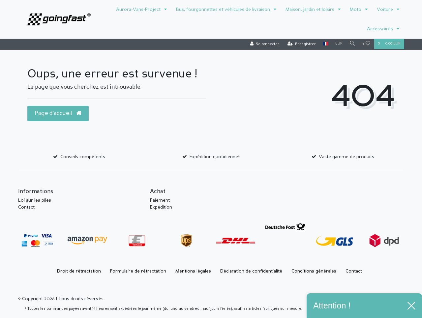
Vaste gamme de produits (346, 157)
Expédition (161, 207)
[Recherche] (351, 44)
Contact (26, 207)
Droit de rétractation (79, 271)
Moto (356, 9)
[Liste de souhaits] (366, 44)
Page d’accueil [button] (58, 113)
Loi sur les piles (34, 200)
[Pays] (324, 44)
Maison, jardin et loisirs (311, 9)
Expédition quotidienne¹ (215, 157)
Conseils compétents (82, 157)
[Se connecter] (263, 44)
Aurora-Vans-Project (139, 9)
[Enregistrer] (300, 44)
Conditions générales (313, 271)
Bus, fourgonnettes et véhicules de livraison (223, 9)
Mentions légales (193, 271)
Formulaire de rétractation (138, 271)
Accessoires (380, 29)
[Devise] (337, 44)
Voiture (385, 9)
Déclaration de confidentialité (251, 271)
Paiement (160, 200)
